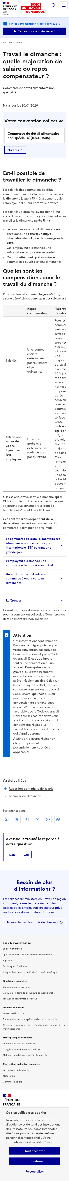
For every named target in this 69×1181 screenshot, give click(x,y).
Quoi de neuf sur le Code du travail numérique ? (28, 954)
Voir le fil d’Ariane (12, 42)
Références (13, 600)
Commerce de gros (13, 1081)
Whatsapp (48, 819)
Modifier (13, 150)
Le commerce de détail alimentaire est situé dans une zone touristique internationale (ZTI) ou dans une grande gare (33, 545)
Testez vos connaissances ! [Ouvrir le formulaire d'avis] (36, 31)
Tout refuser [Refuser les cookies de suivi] (34, 1161)
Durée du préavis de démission (19, 1043)
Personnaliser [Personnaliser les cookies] (34, 1171)
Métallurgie (9, 1076)
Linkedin (27, 819)
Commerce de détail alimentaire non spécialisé (34, 616)
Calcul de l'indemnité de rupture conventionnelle (29, 993)
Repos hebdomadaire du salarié (31, 788)
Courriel (37, 819)
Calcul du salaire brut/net (16, 987)
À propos (8, 960)
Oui (26, 854)
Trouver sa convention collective (20, 998)
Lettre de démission (13, 1013)
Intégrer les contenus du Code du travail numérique (30, 972)
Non (12, 854)
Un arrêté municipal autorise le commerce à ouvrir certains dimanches (27, 578)
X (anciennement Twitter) (17, 819)
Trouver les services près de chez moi (32, 922)
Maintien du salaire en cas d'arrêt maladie (25, 1055)
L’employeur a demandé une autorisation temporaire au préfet (29, 563)
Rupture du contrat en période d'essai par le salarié (30, 1019)
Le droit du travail (12, 948)
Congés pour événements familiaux (21, 1049)
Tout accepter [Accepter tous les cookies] (34, 1151)
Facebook (6, 819)
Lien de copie (58, 819)
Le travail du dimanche (25, 796)
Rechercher (53, 5)
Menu (64, 5)
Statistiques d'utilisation (15, 966)
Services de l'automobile (16, 1070)
